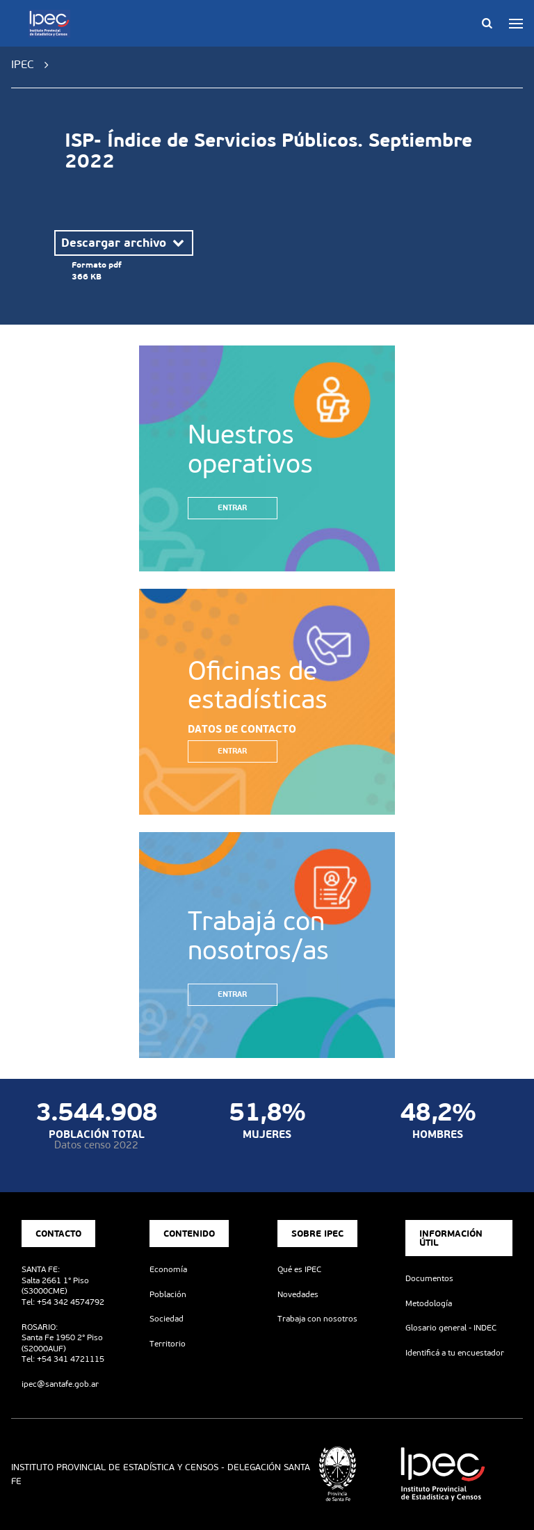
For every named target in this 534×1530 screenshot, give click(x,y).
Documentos (429, 1278)
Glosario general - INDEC (450, 1328)
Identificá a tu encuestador (454, 1353)
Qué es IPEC (299, 1269)
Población (167, 1294)
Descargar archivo (123, 242)
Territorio (167, 1344)
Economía (168, 1269)
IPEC (22, 64)
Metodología (428, 1303)
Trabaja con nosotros (317, 1319)
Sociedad (166, 1319)
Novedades (297, 1294)
